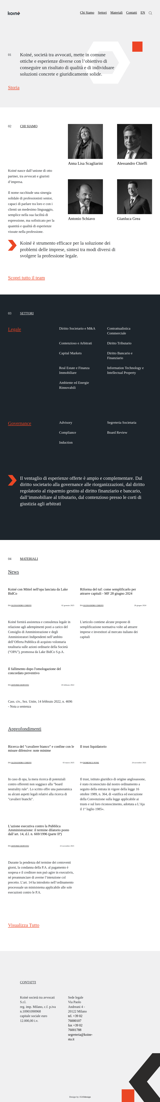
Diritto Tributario (119, 343)
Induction (66, 442)
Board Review (117, 432)
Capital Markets (70, 353)
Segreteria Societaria (121, 423)
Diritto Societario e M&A (77, 328)
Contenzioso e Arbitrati (75, 343)
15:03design (85, 1097)
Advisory (65, 423)
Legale (14, 329)
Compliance (67, 432)
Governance (19, 423)
